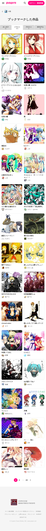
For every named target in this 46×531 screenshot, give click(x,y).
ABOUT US (23, 517)
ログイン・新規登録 (36, 3)
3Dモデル (40, 27)
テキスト (29, 27)
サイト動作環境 (9, 511)
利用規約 (38, 511)
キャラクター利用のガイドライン (24, 511)
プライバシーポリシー (11, 514)
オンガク (6, 27)
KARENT (38, 514)
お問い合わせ (22, 514)
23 (27, 480)
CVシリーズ (31, 514)
